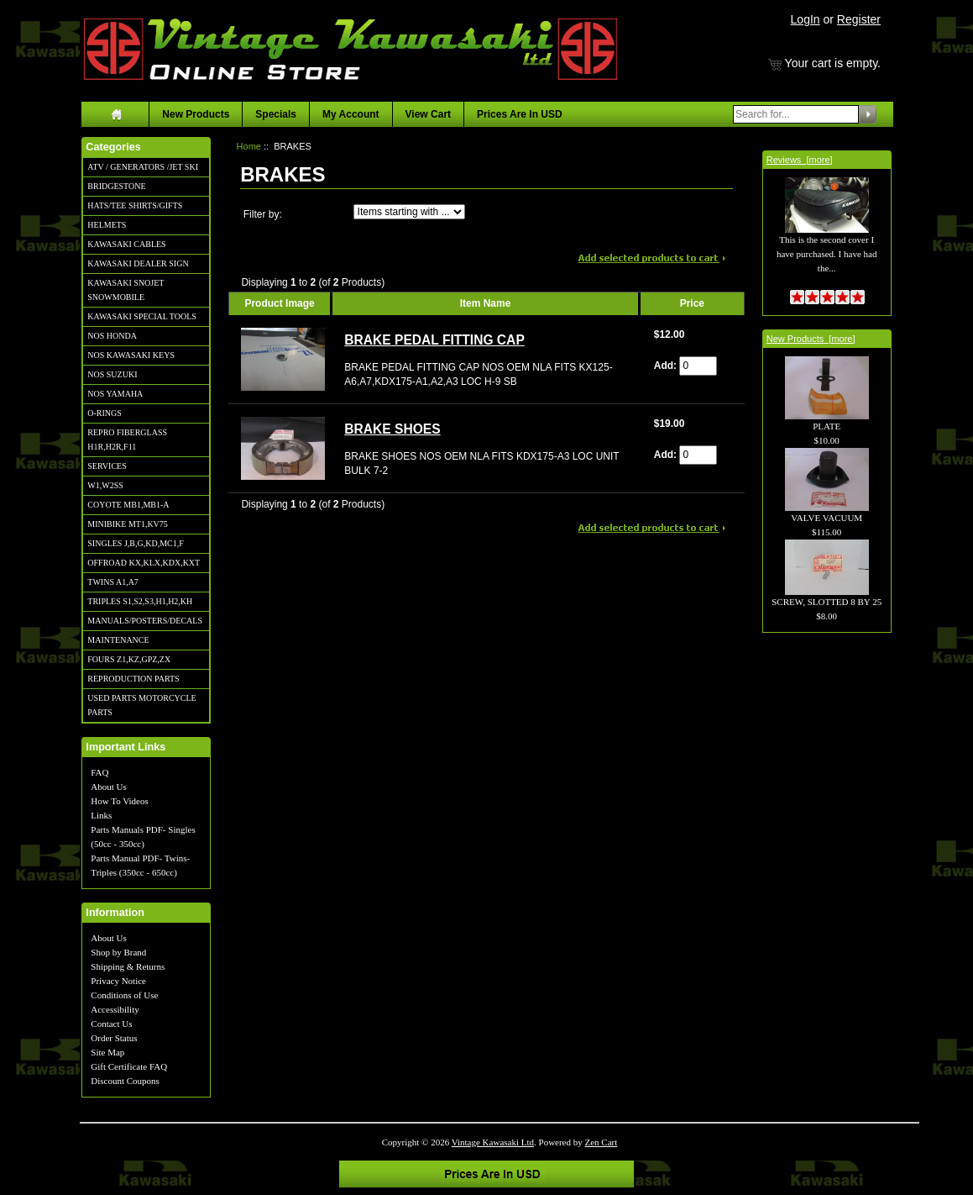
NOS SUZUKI (112, 374)
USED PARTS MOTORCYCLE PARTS (141, 705)
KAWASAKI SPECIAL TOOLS (141, 316)
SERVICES (106, 466)
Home (249, 146)
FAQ (99, 772)
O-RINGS (104, 413)
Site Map (107, 1052)
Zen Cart (601, 1142)
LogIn (805, 19)
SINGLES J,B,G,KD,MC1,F (135, 543)
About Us (108, 787)
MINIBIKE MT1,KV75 (127, 524)
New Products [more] (810, 339)
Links (101, 815)
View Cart (428, 114)
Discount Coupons (125, 1081)
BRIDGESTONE (116, 186)
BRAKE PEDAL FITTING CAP (434, 340)
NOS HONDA (112, 335)
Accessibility (115, 1009)
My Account (350, 114)
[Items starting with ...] (409, 211)
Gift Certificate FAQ (129, 1066)
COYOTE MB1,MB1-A (128, 504)
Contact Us (111, 1024)
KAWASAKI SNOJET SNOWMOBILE (125, 290)
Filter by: (262, 214)
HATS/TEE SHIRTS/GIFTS (134, 205)
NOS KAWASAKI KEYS (131, 355)
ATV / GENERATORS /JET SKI (142, 166)
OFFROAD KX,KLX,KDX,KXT (143, 562)
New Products (195, 114)
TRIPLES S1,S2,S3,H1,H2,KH (139, 601)
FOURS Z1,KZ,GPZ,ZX (128, 659)
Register (859, 19)
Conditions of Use (124, 995)
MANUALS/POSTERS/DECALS (144, 620)
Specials (275, 114)
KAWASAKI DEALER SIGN (137, 263)
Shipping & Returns (128, 966)
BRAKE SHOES (392, 429)
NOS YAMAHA (115, 393)
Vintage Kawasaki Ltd (493, 1142)
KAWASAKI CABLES (126, 244)
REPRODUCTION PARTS (133, 678)
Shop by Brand (118, 952)
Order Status (114, 1038)
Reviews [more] (799, 160)
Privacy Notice (118, 981)
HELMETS (106, 224)
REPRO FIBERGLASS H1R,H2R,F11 (127, 439)
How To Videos (119, 801)
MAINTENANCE (118, 640)
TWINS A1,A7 (113, 582)
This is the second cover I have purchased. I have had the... (826, 235)
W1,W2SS (105, 485)
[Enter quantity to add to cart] (698, 366)
